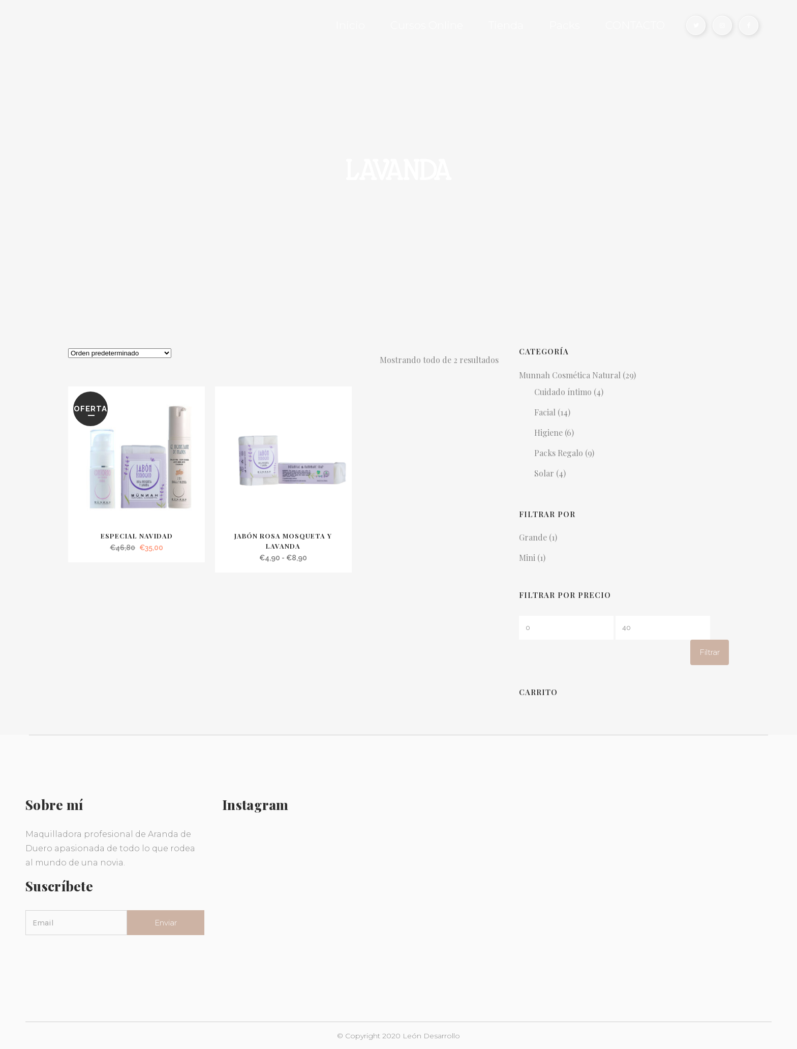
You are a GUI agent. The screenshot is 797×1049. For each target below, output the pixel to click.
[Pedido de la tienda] (119, 353)
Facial (545, 412)
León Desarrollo (431, 1035)
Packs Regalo (558, 452)
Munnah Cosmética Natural (570, 375)
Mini (527, 557)
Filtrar (709, 652)
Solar (544, 473)
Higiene (548, 432)
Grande (533, 537)
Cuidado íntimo (563, 391)
